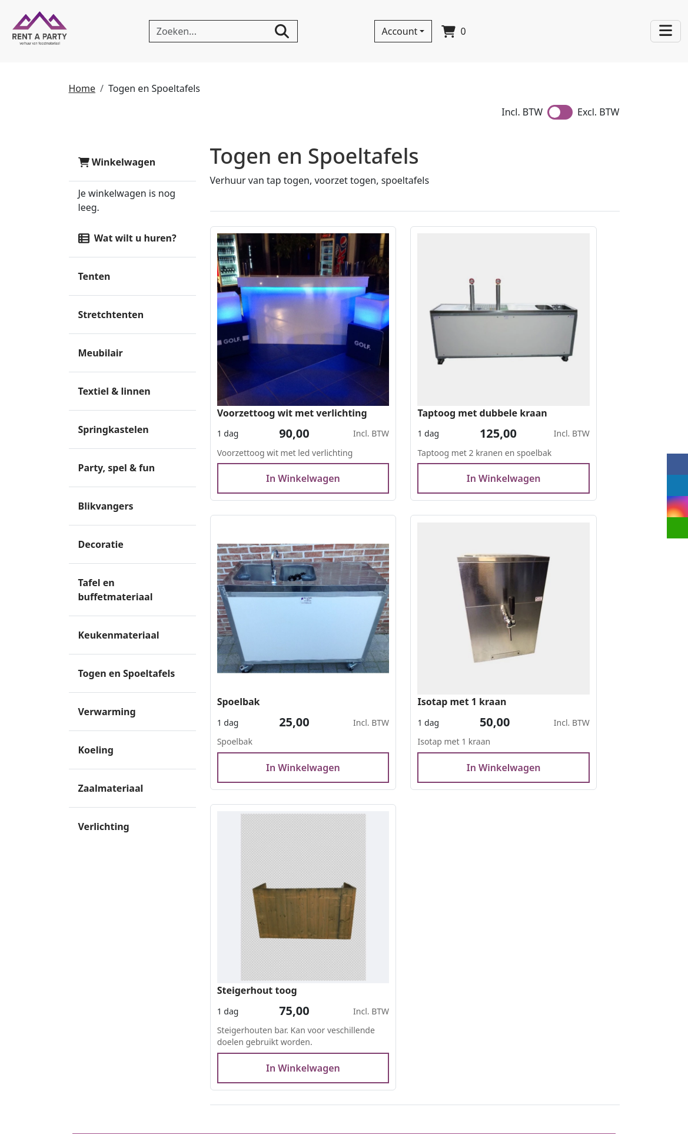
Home (82, 88)
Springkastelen (113, 429)
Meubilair (100, 352)
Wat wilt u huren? (127, 238)
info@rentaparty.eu (124, 1080)
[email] (677, 527)
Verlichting (103, 826)
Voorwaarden (238, 987)
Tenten (94, 276)
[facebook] (483, 33)
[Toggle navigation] (666, 31)
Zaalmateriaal (111, 788)
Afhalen (226, 973)
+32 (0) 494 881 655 (124, 1066)
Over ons (229, 931)
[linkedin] (507, 33)
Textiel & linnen (114, 391)
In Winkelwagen (274, 454)
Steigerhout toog (399, 617)
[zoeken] (282, 31)
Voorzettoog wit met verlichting (266, 362)
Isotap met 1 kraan (262, 617)
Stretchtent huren (381, 1016)
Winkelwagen (117, 162)
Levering (228, 959)
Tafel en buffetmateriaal (115, 589)
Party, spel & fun (116, 467)
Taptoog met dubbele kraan (409, 362)
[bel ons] (577, 33)
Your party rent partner (393, 973)
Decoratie (101, 544)
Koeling (96, 749)
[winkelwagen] (455, 31)
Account (400, 31)
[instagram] (530, 33)
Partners (228, 945)
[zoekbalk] (223, 31)
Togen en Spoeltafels (126, 673)
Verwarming (107, 711)
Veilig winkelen (375, 959)
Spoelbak (521, 355)
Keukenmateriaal (118, 635)
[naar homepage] (39, 31)
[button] (180, 352)
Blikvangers (106, 506)
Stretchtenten (111, 314)
